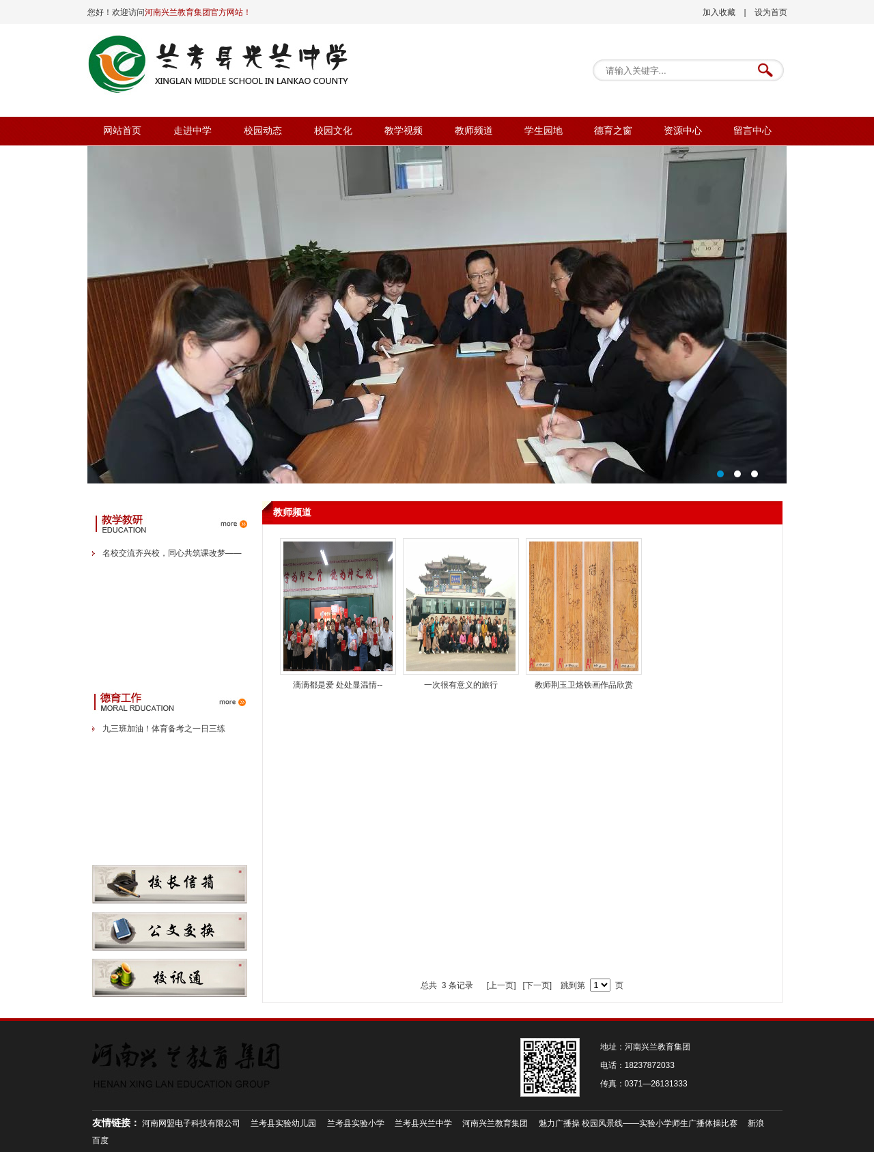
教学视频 (403, 131)
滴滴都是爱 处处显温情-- (337, 685)
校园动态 (263, 131)
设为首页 (771, 12)
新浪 (756, 1123)
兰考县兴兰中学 (423, 1123)
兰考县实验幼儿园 (283, 1123)
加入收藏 (719, 12)
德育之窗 (613, 131)
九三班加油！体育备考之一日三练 (163, 728)
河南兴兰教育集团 (495, 1123)
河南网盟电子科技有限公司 (191, 1123)
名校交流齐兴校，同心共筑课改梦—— (172, 553)
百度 (100, 1140)
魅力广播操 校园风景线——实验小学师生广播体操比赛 (638, 1123)
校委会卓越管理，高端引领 (437, 314)
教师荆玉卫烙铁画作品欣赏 (584, 685)
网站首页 (122, 131)
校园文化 (333, 131)
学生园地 (543, 131)
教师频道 (474, 131)
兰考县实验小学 (355, 1123)
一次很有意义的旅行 (461, 685)
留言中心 (752, 131)
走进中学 (192, 131)
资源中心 (683, 131)
